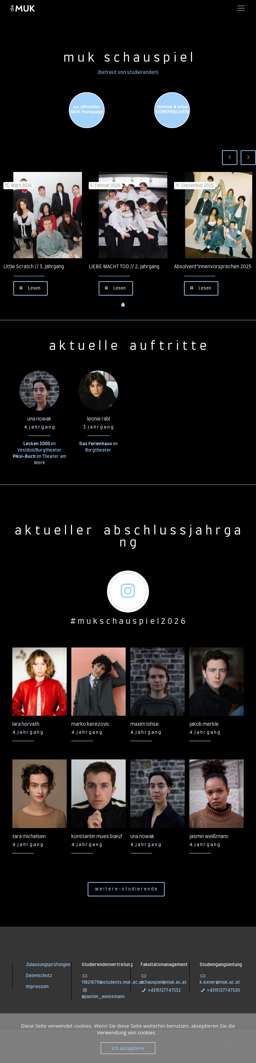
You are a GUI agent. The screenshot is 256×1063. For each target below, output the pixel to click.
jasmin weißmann (208, 836)
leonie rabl (98, 419)
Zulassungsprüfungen (48, 965)
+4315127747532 (164, 990)
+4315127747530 (223, 990)
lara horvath (25, 724)
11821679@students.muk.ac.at (113, 982)
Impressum (37, 987)
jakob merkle (204, 724)
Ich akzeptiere (128, 1048)
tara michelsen (29, 836)
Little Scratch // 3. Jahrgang (33, 267)
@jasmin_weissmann (103, 997)
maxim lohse (144, 724)
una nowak (39, 419)
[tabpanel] (42, 235)
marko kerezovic (90, 724)
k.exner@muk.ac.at (220, 982)
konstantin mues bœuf (96, 836)
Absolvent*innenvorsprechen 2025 (212, 267)
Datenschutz (39, 976)
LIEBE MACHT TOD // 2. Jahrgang (124, 267)
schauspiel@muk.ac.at (164, 982)
